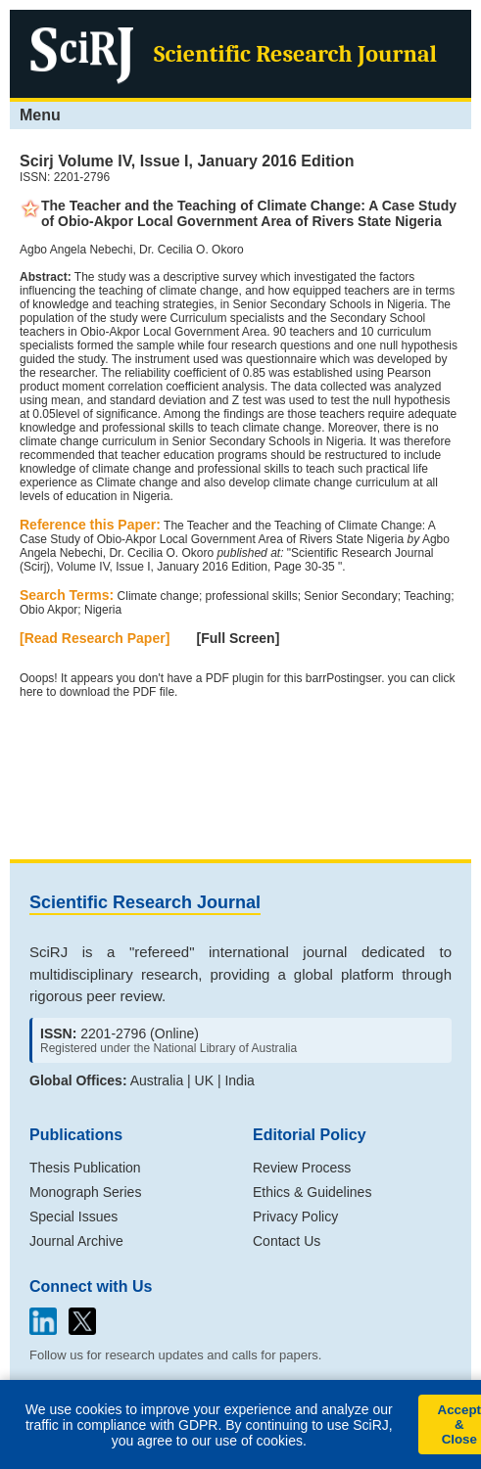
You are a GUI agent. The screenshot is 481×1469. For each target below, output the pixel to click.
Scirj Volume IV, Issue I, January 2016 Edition (187, 161)
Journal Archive (76, 1241)
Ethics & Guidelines (312, 1192)
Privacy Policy (295, 1216)
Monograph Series (85, 1192)
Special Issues (73, 1216)
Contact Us (286, 1241)
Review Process (302, 1167)
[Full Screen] (238, 638)
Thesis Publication (85, 1167)
